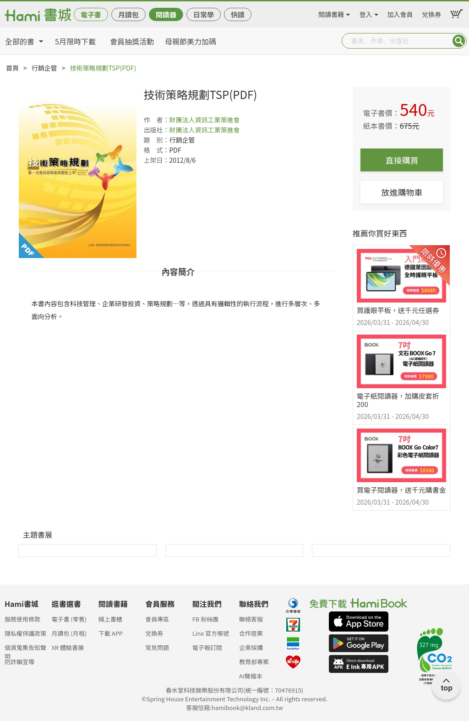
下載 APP (110, 633)
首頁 (12, 67)
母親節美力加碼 (190, 41)
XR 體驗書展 (67, 647)
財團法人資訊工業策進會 (204, 119)
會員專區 (157, 619)
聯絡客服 (251, 619)
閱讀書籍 (331, 13)
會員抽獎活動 (132, 41)
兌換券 (431, 13)
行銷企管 (44, 67)
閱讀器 (166, 14)
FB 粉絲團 (205, 619)
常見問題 (157, 647)
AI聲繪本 (250, 675)
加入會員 (400, 13)
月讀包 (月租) (69, 633)
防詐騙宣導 (19, 661)
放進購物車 (401, 192)
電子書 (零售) (69, 619)
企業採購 (251, 647)
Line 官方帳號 (210, 633)
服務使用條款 (22, 619)
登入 (366, 13)
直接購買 (401, 160)
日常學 (203, 14)
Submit (459, 40)
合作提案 (251, 633)
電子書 (91, 14)
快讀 (238, 14)
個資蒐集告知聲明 (25, 650)
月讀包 (128, 14)
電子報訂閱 (207, 647)
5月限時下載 (75, 41)
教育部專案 (254, 661)
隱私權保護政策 (25, 633)
